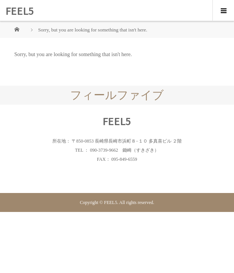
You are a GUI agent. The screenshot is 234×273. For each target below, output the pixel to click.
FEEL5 (20, 10)
